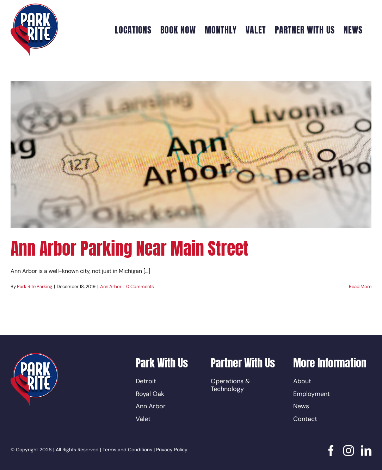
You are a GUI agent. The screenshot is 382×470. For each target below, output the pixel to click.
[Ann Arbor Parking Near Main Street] (191, 154)
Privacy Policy (171, 449)
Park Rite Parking (34, 286)
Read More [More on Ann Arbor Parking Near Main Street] (360, 286)
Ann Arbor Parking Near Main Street (129, 248)
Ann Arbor (111, 286)
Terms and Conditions (127, 449)
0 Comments (140, 286)
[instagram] (348, 450)
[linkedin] (366, 450)
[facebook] (331, 450)
